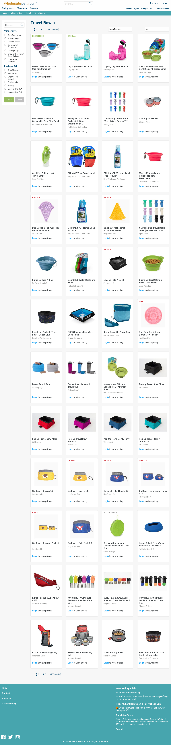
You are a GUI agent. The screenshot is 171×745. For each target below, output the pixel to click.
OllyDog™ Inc (73, 70)
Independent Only (15, 92)
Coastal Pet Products (13, 60)
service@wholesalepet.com (139, 8)
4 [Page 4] (41, 29)
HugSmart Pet (38, 234)
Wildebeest (143, 388)
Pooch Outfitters (124, 715)
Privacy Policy (9, 703)
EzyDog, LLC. (109, 283)
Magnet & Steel (74, 606)
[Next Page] (46, 29)
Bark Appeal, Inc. (15, 35)
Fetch (9, 100)
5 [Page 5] (43, 29)
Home (4, 13)
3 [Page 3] (39, 29)
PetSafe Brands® (39, 283)
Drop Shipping (14, 70)
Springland (108, 124)
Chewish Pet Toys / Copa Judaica (16, 55)
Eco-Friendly (13, 82)
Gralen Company (75, 338)
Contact (6, 693)
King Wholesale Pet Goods (79, 177)
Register (154, 3)
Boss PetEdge (14, 38)
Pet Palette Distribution (42, 124)
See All (119, 729)
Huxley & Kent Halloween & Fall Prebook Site (138, 704)
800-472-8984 (162, 8)
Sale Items (12, 73)
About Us (6, 698)
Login (165, 3)
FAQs (4, 688)
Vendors (22, 8)
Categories (8, 8)
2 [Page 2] (36, 29)
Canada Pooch (14, 42)
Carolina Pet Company (13, 46)
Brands (34, 8)
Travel (28, 13)
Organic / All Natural (13, 78)
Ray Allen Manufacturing (128, 692)
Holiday (11, 86)
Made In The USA (15, 89)
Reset (19, 100)
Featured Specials (126, 688)
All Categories (16, 13)
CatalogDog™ (13, 51)
